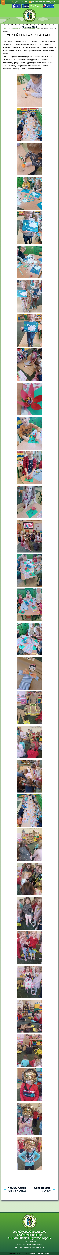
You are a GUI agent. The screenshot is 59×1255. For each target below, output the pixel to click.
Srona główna (7, 28)
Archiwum (24, 28)
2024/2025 (32, 28)
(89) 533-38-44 (21, 2)
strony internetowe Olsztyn (39, 1253)
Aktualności (16, 28)
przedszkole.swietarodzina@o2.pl (43, 2)
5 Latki (39, 28)
